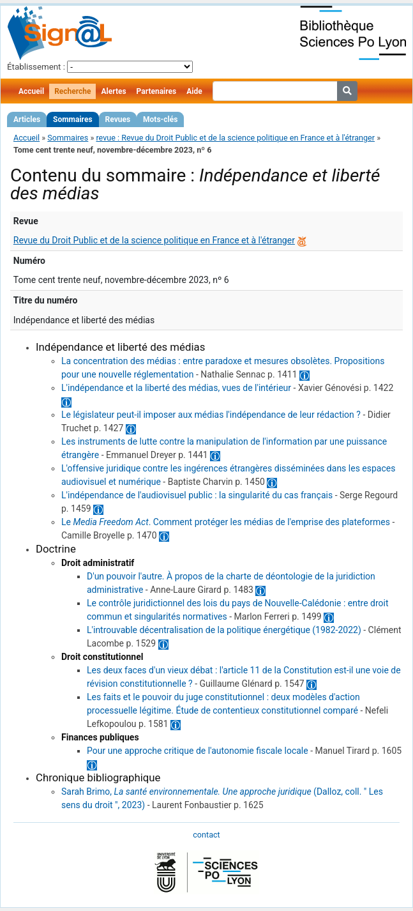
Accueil (31, 91)
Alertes (113, 91)
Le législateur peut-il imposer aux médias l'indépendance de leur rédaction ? (211, 415)
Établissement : (36, 67)
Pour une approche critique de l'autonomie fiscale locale (197, 751)
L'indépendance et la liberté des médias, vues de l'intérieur (176, 388)
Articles (26, 119)
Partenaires (157, 91)
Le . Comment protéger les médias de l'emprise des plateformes (225, 522)
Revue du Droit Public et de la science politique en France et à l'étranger (154, 240)
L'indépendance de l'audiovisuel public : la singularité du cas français (197, 495)
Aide (194, 91)
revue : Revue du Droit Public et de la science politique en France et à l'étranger (235, 137)
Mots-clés (160, 119)
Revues (118, 119)
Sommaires (72, 119)
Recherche (72, 91)
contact (206, 834)
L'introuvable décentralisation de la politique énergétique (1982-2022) (224, 630)
